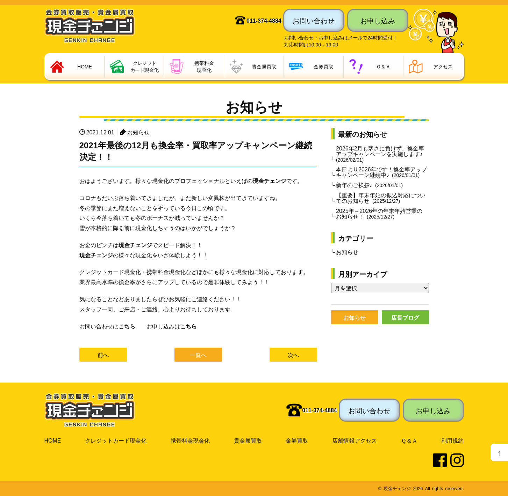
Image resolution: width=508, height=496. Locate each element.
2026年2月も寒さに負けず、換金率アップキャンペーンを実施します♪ (380, 153)
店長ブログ (405, 317)
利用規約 (452, 440)
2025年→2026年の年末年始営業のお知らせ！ (379, 213)
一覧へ (198, 355)
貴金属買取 (248, 440)
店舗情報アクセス (354, 440)
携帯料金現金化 (190, 440)
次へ (293, 355)
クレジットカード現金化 (115, 440)
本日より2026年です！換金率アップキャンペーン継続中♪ (381, 172)
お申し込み (377, 20)
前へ (103, 355)
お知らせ (138, 132)
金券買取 (297, 440)
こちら (127, 326)
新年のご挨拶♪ (369, 184)
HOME (52, 440)
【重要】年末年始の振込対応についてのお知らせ (380, 197)
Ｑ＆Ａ (409, 440)
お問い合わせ (314, 20)
